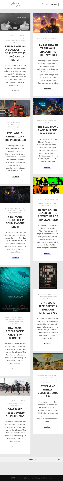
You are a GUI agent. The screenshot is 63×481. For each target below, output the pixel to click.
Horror (13, 42)
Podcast (20, 127)
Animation (16, 38)
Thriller (17, 42)
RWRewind (15, 129)
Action (39, 41)
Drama (49, 380)
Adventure (9, 38)
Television (19, 212)
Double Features (10, 40)
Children (10, 127)
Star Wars (19, 210)
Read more (15, 91)
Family (17, 40)
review (56, 41)
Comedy (21, 38)
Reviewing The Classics (47, 205)
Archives (54, 4)
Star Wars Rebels (18, 321)
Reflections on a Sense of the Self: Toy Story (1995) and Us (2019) (15, 53)
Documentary (42, 380)
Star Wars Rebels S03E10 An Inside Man (15, 413)
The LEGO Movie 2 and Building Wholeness (48, 130)
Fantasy (22, 40)
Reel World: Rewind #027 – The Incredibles (15, 137)
